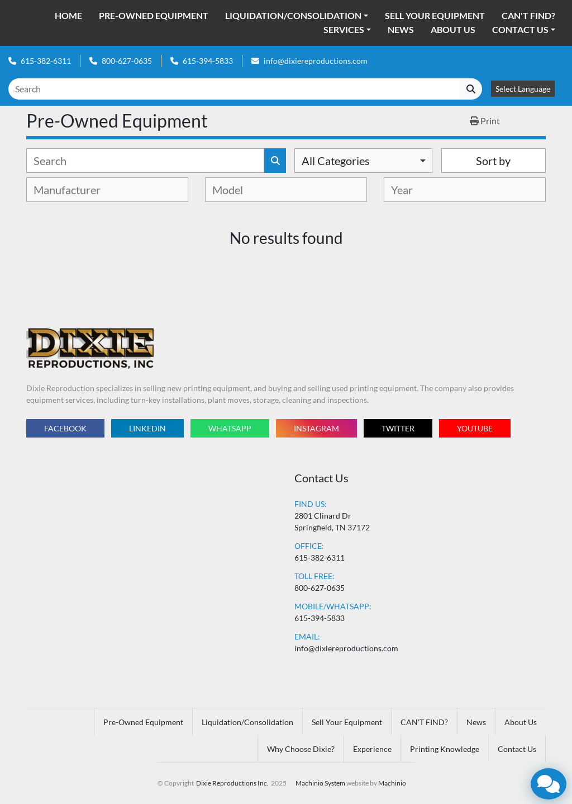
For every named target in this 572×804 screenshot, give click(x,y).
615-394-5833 (208, 60)
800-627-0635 (127, 60)
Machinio (392, 783)
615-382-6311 (46, 60)
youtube (475, 428)
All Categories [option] (336, 160)
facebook (65, 428)
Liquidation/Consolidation (293, 15)
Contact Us (520, 29)
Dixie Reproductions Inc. (232, 783)
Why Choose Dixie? (301, 749)
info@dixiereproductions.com (316, 60)
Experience (372, 749)
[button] (296, 15)
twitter (398, 428)
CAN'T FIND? (528, 15)
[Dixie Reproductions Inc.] (90, 347)
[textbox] (77, 189)
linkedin (147, 428)
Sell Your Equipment (435, 15)
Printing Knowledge (444, 749)
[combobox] (363, 160)
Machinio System (320, 783)
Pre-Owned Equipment (153, 15)
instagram (316, 428)
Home (68, 15)
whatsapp (229, 428)
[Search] (234, 89)
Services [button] (343, 29)
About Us (453, 29)
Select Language (522, 88)
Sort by (493, 160)
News (401, 29)
